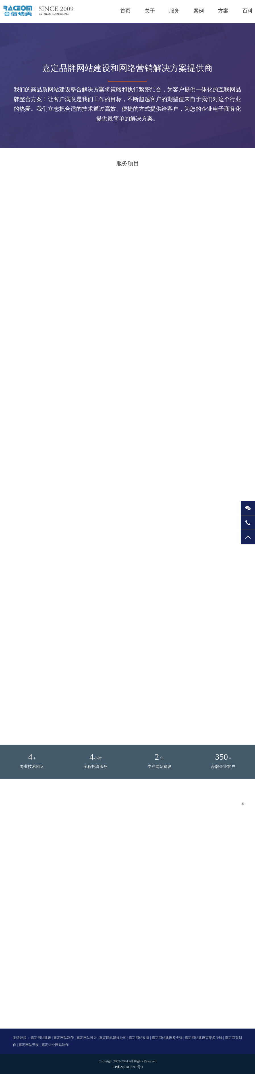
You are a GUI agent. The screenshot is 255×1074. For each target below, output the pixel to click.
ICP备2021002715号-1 (127, 1067)
